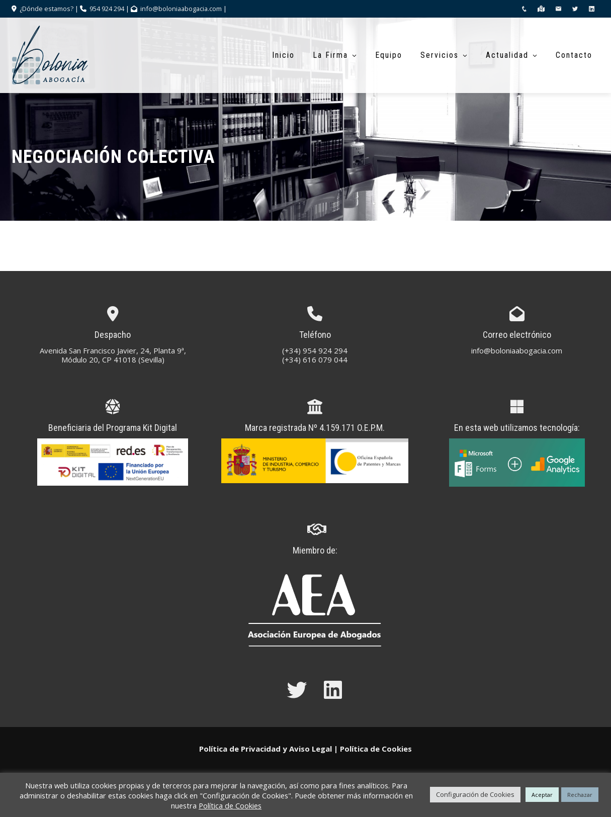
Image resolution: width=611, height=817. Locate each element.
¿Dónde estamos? (45, 8)
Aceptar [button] (542, 794)
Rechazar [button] (579, 794)
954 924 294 (107, 8)
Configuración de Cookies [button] (475, 794)
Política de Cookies (376, 749)
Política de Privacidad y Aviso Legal (265, 749)
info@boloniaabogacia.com (181, 8)
